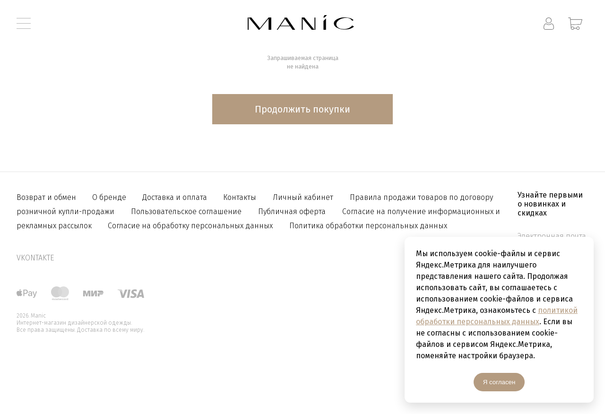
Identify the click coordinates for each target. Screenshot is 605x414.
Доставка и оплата (175, 197)
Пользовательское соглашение (186, 211)
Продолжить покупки (302, 109)
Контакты (239, 197)
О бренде (110, 197)
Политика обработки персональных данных (368, 225)
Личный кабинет (303, 197)
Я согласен (499, 382)
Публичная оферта (292, 211)
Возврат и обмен (47, 197)
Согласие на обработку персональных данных (190, 225)
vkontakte (35, 257)
